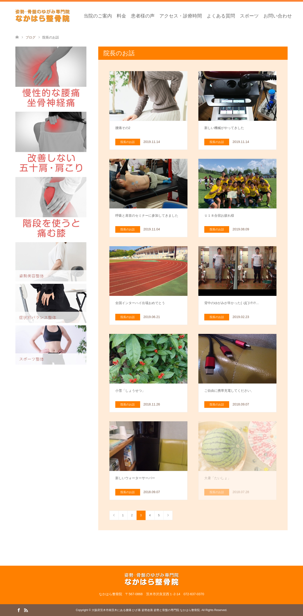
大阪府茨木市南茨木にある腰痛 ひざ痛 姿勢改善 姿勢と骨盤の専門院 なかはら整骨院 (146, 610)
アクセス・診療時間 (180, 15)
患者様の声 (143, 15)
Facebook (19, 610)
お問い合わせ (277, 15)
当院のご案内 (98, 15)
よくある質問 (221, 15)
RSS (26, 610)
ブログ (31, 37)
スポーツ (249, 15)
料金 (121, 15)
